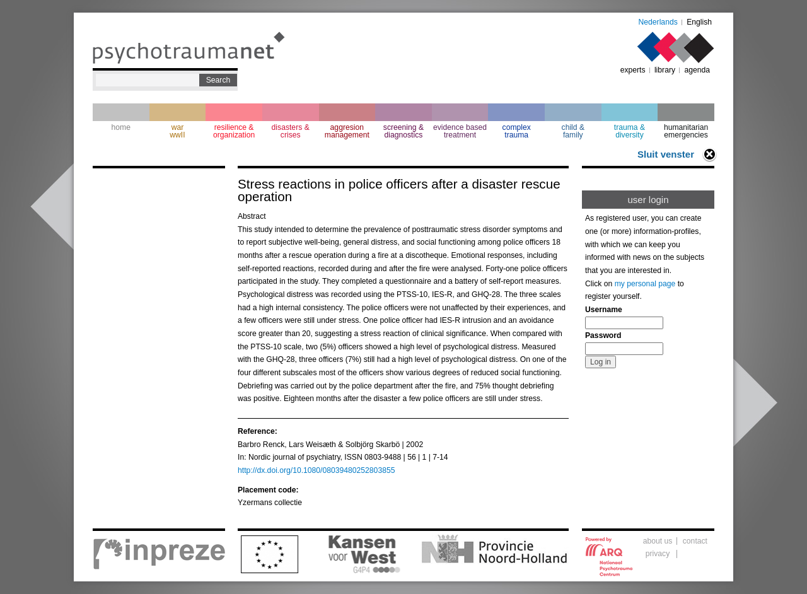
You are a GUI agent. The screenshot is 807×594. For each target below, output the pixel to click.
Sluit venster (665, 154)
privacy (658, 553)
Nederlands (658, 22)
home (121, 127)
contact (695, 541)
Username (603, 309)
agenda (697, 70)
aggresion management (347, 131)
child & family (573, 131)
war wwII (177, 131)
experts (633, 70)
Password (603, 335)
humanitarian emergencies (686, 131)
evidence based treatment (460, 131)
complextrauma (516, 131)
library (664, 70)
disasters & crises (291, 131)
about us (658, 541)
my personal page (645, 283)
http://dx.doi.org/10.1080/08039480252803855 (316, 470)
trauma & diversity (629, 131)
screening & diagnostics (403, 131)
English (699, 22)
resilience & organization (234, 131)
